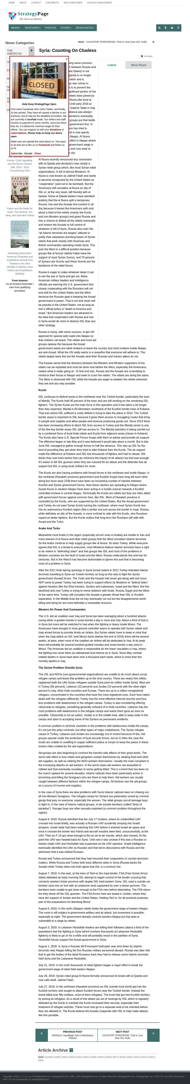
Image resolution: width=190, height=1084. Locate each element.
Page (28, 16)
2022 (79, 1057)
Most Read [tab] (138, 65)
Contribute (52, 3)
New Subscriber (73, 3)
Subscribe (16, 153)
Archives (146, 56)
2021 (86, 1057)
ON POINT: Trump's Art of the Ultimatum (124, 333)
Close (37, 153)
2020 (93, 1057)
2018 (108, 1057)
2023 (71, 1057)
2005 (40, 1060)
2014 (136, 1057)
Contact (36, 3)
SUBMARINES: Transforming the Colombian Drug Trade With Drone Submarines (120, 116)
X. (15, 148)
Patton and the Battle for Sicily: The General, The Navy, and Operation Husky (19, 196)
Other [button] (66, 27)
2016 (122, 1057)
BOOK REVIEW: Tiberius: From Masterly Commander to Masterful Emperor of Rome (124, 217)
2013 (144, 1057)
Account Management (99, 3)
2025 (57, 1057)
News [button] (16, 27)
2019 (100, 1057)
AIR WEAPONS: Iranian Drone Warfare (123, 267)
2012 (151, 1057)
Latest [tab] (111, 65)
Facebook (44, 145)
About (23, 3)
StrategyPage (25, 1076)
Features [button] (33, 27)
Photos (50, 27)
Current (49, 1057)
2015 (129, 1057)
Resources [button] (85, 27)
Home (12, 3)
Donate (28, 153)
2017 (115, 1057)
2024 (64, 1057)
